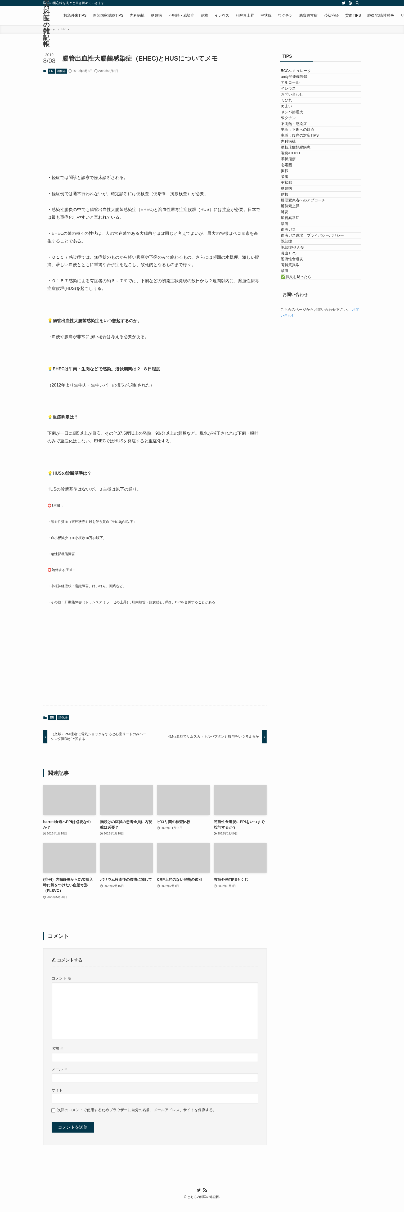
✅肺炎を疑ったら (301, 458)
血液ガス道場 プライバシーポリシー (317, 381)
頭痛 (289, 448)
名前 (58, 1048)
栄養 (289, 271)
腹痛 (289, 359)
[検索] (357, 3)
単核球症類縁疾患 (301, 216)
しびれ (291, 128)
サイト (57, 1090)
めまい (291, 139)
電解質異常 (295, 436)
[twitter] (343, 3)
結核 (289, 304)
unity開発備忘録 (299, 84)
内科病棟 (293, 205)
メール (60, 1069)
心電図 (291, 249)
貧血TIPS (294, 414)
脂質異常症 (295, 349)
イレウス (293, 106)
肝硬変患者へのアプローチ (308, 315)
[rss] (350, 3)
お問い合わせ (297, 117)
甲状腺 (291, 282)
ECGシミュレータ (301, 73)
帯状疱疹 (293, 238)
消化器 (61, 71)
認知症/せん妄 (297, 404)
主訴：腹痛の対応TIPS (305, 194)
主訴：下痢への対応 (302, 183)
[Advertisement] (154, 120)
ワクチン (293, 161)
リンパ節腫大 (297, 150)
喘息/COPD (295, 227)
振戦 (289, 260)
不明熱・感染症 (299, 172)
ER (51, 71)
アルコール (295, 95)
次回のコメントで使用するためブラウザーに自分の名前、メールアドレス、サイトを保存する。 (137, 1110)
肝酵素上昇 (295, 326)
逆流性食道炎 (297, 426)
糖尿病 (291, 293)
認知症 (291, 392)
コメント (61, 978)
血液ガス (293, 371)
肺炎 (289, 337)
